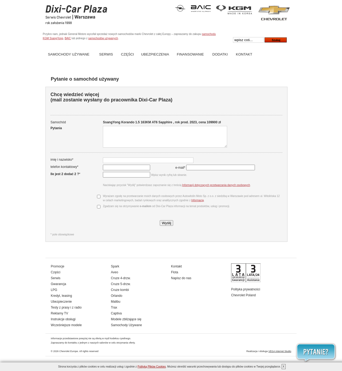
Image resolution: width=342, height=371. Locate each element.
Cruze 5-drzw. (121, 288)
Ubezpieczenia (155, 54)
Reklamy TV (59, 317)
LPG (54, 294)
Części (127, 54)
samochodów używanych (103, 38)
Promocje (57, 270)
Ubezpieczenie (61, 305)
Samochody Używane (68, 54)
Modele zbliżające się (126, 323)
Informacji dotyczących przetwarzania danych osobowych (216, 189)
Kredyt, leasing (61, 300)
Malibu (115, 305)
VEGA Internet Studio (279, 355)
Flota (174, 276)
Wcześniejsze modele (66, 329)
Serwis (106, 54)
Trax (114, 311)
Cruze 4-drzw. (121, 282)
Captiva (116, 317)
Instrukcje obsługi (63, 323)
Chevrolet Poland (243, 299)
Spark (115, 270)
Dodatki (220, 54)
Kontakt (244, 54)
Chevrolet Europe (68, 355)
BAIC (68, 38)
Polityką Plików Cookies (152, 366)
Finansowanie (190, 54)
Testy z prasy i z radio (66, 311)
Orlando (116, 300)
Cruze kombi (120, 294)
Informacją (197, 204)
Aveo (114, 276)
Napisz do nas (181, 282)
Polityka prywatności (245, 293)
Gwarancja (58, 288)
